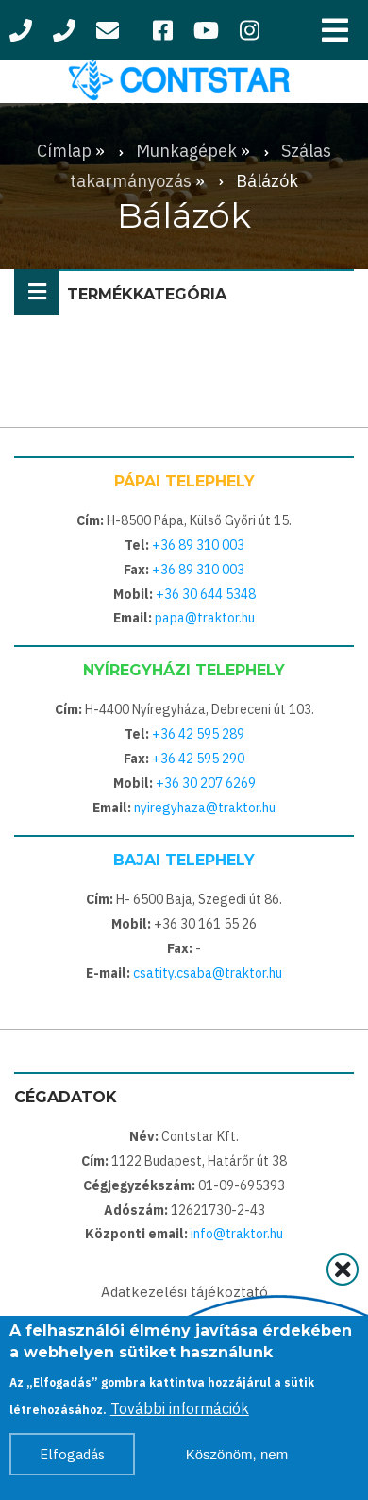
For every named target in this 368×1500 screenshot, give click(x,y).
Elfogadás (72, 1461)
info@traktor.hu (237, 1233)
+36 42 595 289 (198, 733)
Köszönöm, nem (237, 1461)
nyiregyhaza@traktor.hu (205, 807)
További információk (179, 1415)
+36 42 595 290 (198, 758)
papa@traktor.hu (205, 617)
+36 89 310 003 (198, 545)
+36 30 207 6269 (206, 783)
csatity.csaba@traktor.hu (207, 972)
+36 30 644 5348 (206, 594)
